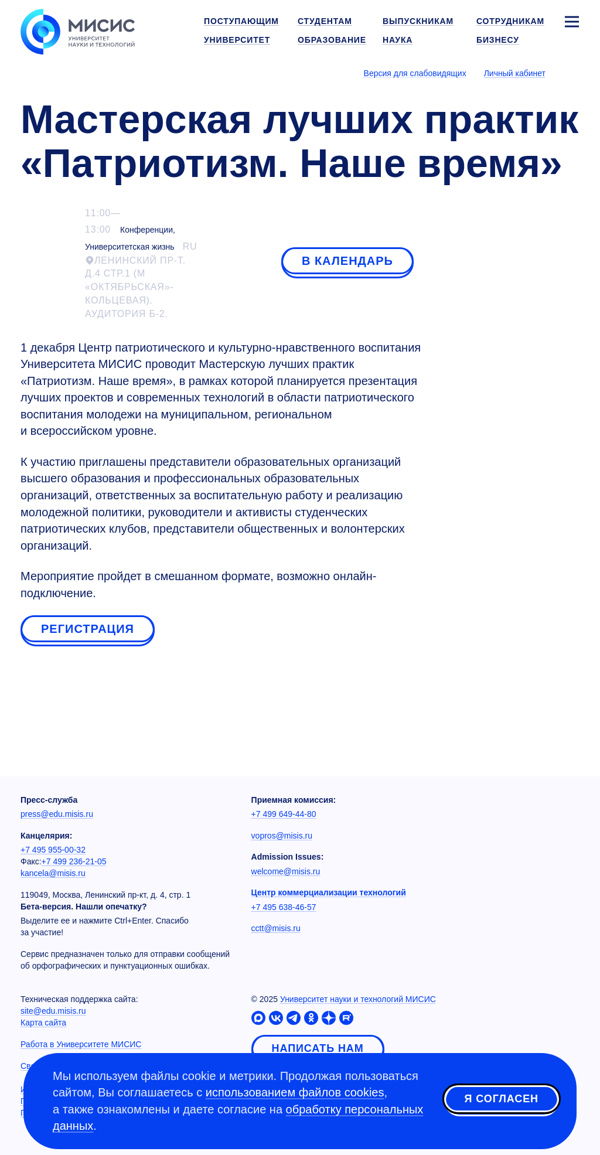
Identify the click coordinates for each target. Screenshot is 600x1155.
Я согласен (501, 1099)
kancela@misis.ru (53, 873)
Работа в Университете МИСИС (81, 1044)
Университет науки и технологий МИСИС (358, 999)
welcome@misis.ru (286, 871)
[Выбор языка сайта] (571, 72)
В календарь (347, 260)
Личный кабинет (515, 73)
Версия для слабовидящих (415, 73)
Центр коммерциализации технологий (328, 892)
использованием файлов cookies (295, 1092)
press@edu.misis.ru (57, 814)
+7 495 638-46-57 (283, 907)
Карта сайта (43, 1022)
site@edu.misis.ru (53, 1011)
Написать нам (318, 1048)
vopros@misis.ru (281, 835)
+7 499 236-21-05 (74, 861)
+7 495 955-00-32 (53, 849)
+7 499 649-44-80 (283, 814)
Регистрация (87, 628)
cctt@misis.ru (276, 928)
